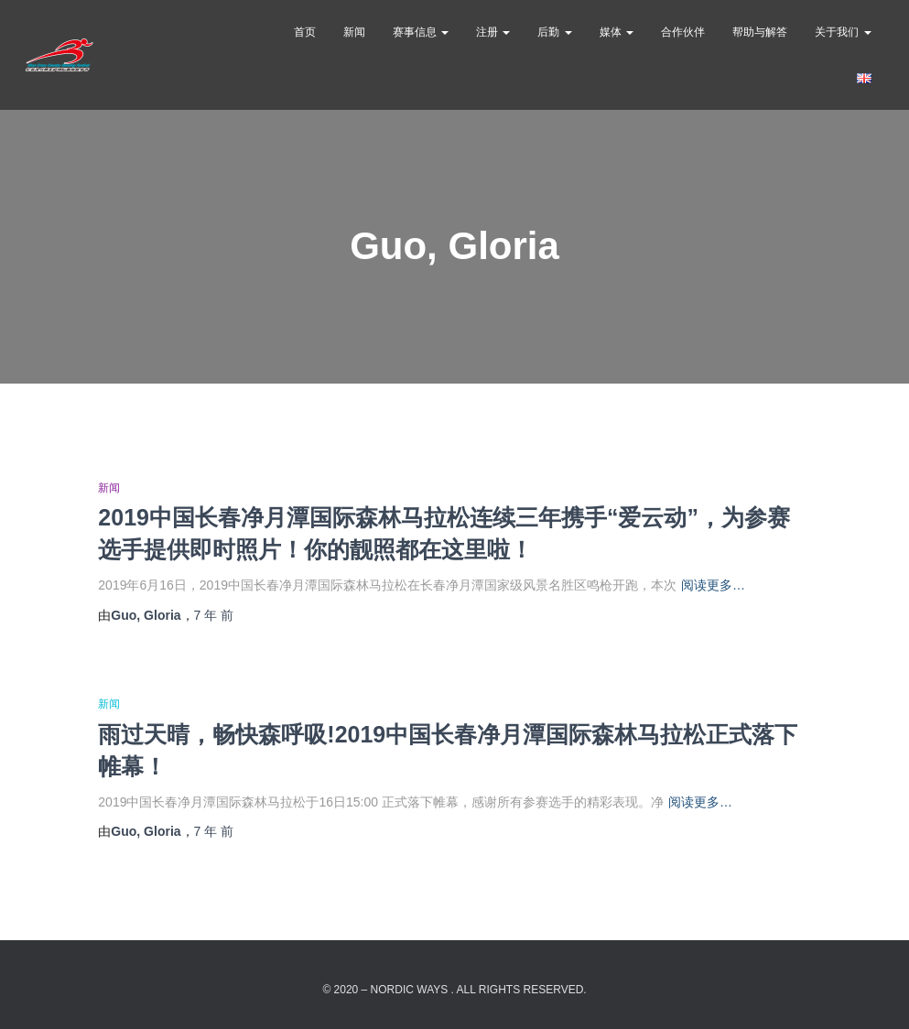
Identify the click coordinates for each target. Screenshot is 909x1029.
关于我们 (843, 32)
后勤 (554, 32)
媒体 (616, 32)
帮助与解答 (759, 32)
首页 (305, 32)
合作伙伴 (683, 32)
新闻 (354, 32)
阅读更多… (713, 585)
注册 (493, 32)
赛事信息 (421, 32)
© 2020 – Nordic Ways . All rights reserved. (454, 989)
